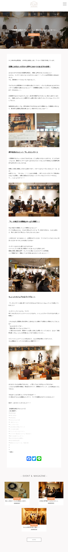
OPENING (13, 417)
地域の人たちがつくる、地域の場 (19, 443)
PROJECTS (34, 34)
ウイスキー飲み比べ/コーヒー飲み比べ (20, 433)
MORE (34, 539)
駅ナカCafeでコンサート (17, 436)
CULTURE (17, 498)
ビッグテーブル (14, 424)
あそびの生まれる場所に (16, 438)
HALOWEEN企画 (14, 440)
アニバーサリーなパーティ (17, 431)
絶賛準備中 (13, 413)
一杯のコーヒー (14, 422)
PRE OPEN (13, 415)
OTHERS (51, 498)
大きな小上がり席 (15, 420)
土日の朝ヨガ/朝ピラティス (17, 427)
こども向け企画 (14, 429)
